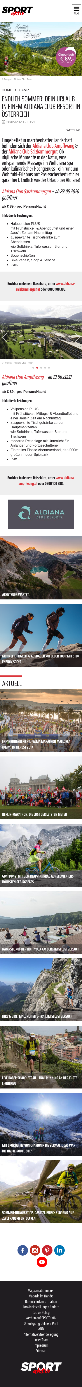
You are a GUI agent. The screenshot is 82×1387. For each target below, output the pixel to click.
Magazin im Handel (41, 1295)
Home (7, 90)
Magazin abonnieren (41, 1290)
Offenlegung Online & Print (41, 1323)
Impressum (41, 1345)
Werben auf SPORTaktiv (41, 1317)
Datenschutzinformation (41, 1301)
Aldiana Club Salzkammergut (33, 151)
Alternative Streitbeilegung (41, 1334)
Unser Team (41, 1339)
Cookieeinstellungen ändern (41, 1306)
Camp (24, 90)
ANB (41, 1328)
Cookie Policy (41, 1312)
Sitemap (41, 1350)
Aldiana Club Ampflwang (53, 145)
